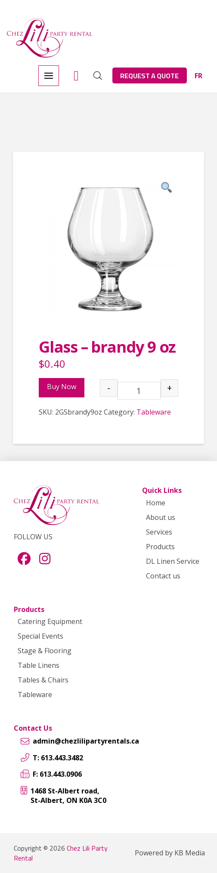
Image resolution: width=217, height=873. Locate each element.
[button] (48, 75)
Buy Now (61, 386)
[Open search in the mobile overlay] (97, 75)
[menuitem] (198, 75)
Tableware (153, 412)
